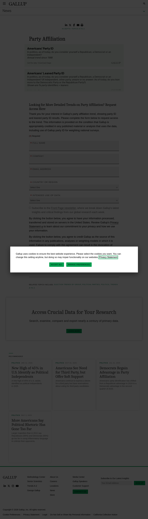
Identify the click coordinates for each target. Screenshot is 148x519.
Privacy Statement (108, 257)
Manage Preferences (79, 264)
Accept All (56, 264)
